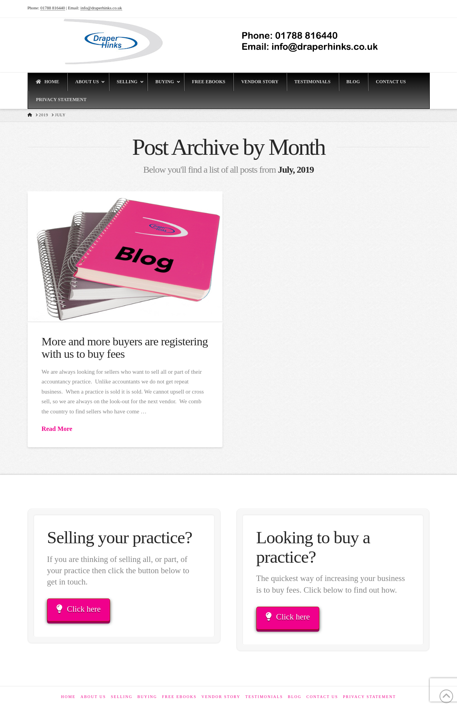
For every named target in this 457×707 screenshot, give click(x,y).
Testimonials (264, 697)
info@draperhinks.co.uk (101, 7)
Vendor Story (220, 697)
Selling (122, 697)
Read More (57, 428)
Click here (78, 609)
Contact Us (322, 697)
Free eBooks (179, 697)
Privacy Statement (369, 697)
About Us (93, 697)
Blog (294, 697)
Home (68, 697)
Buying (147, 697)
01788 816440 (52, 7)
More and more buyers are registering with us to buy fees (125, 347)
